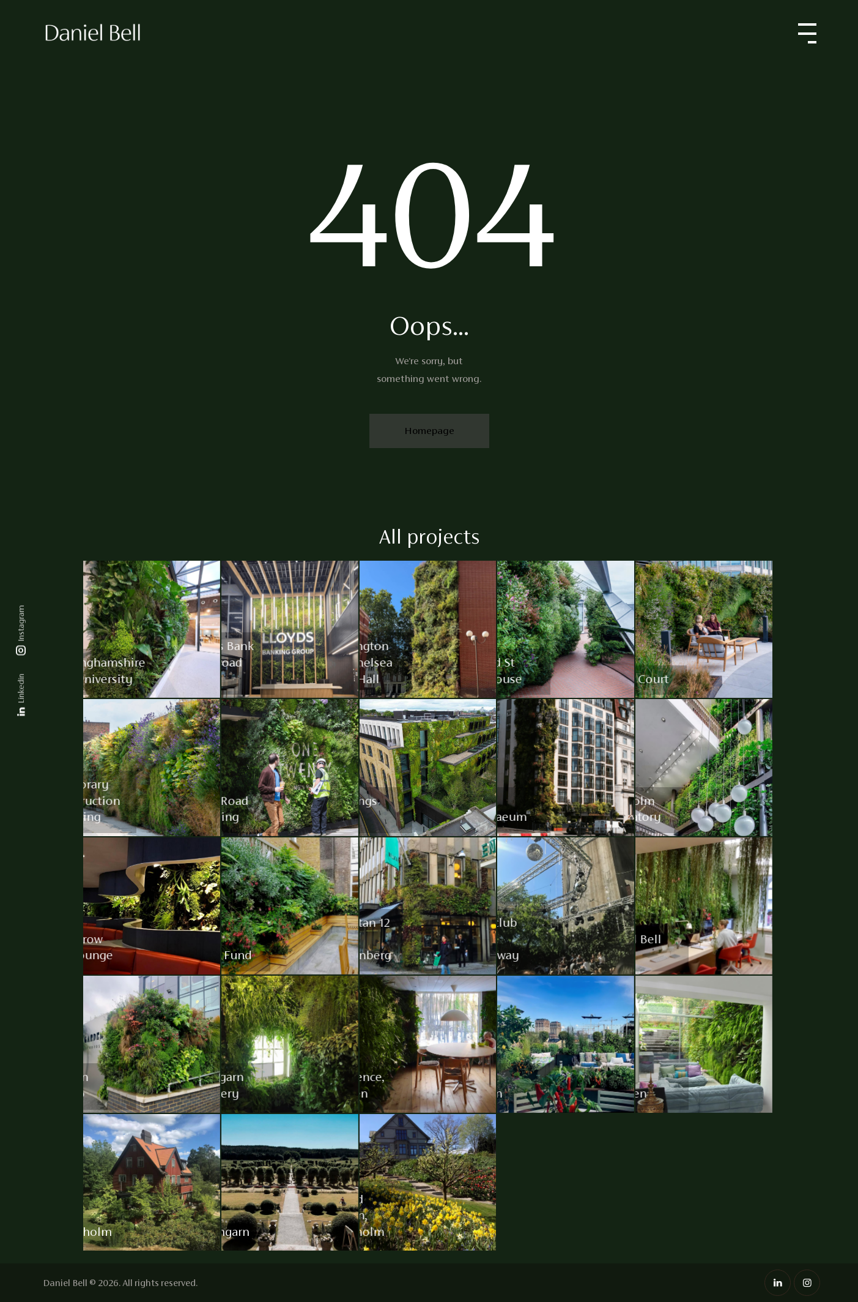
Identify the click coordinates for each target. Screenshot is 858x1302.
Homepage (429, 430)
